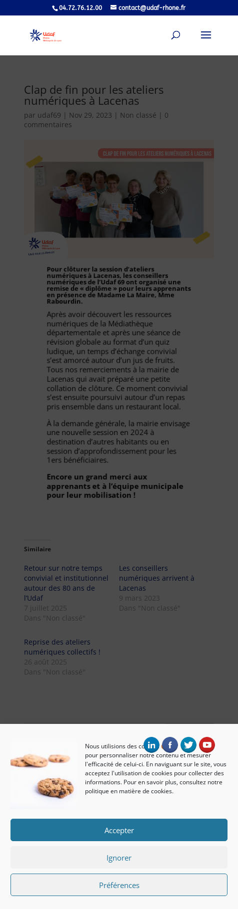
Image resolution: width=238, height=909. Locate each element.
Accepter (119, 831)
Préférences (119, 886)
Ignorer (119, 858)
